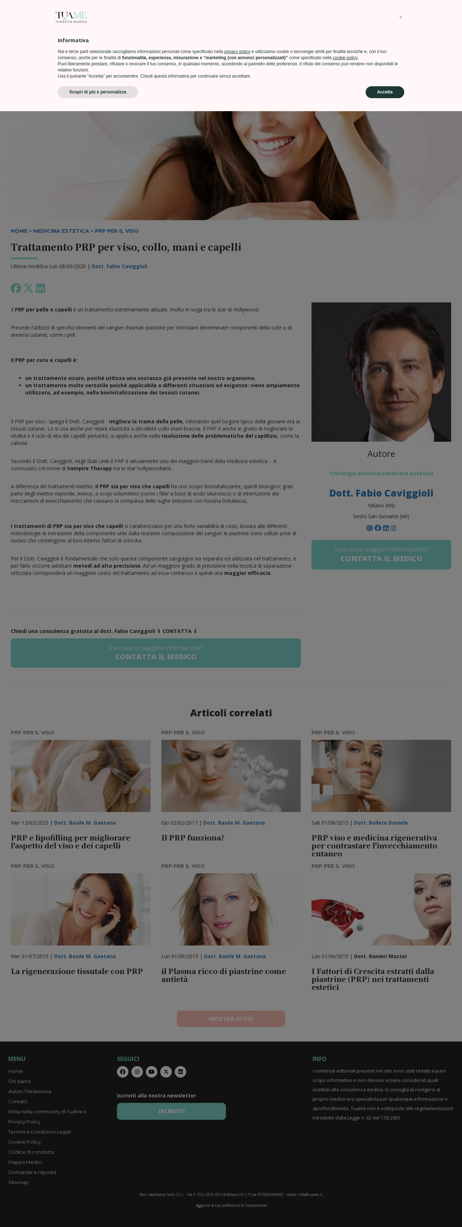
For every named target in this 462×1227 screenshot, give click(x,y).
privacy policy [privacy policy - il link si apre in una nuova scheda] (237, 1167)
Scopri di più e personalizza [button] (97, 1207)
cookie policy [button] (345, 1173)
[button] (400, 1133)
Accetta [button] (385, 1207)
